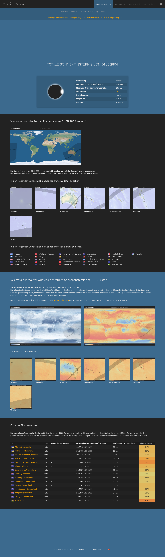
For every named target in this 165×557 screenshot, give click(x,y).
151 (117, 91)
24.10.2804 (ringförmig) (103, 17)
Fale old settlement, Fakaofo (26, 454)
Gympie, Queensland (23, 485)
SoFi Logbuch (150, 4)
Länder (74, 11)
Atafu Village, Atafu (23, 447)
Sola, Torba (19, 500)
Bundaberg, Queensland (25, 481)
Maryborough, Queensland (26, 489)
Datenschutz (97, 549)
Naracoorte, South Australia (26, 462)
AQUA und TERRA (61, 300)
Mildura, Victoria (21, 466)
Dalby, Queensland (22, 474)
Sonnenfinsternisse (103, 4)
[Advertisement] (82, 38)
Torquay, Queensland (23, 493)
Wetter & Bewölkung (89, 11)
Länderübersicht (134, 4)
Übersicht (64, 11)
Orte (103, 11)
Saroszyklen (119, 4)
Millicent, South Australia (25, 458)
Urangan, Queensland (24, 496)
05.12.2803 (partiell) (62, 17)
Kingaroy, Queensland (24, 477)
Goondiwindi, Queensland (25, 470)
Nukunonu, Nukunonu (24, 451)
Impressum (82, 549)
